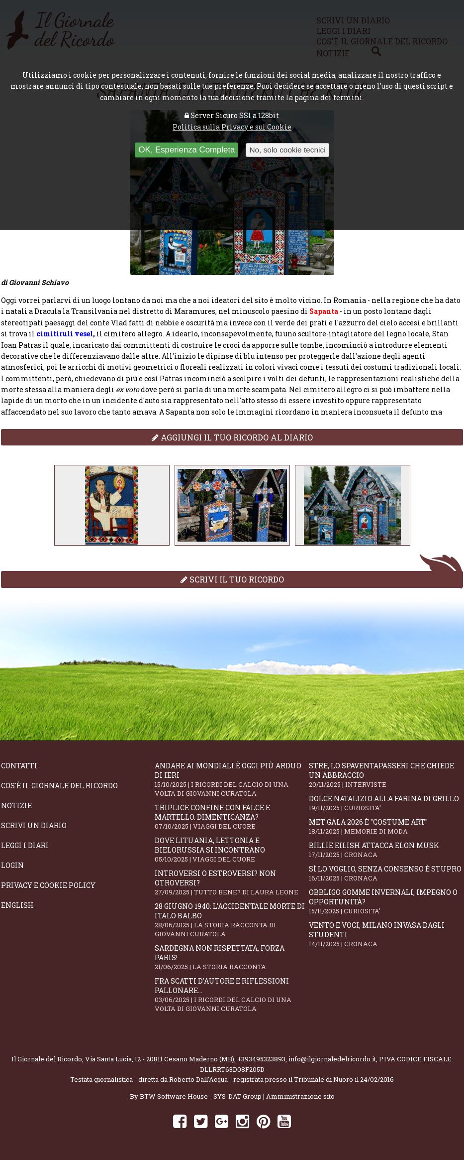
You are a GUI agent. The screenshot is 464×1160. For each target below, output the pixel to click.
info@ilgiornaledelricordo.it (332, 1058)
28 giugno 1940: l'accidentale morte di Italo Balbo (231, 919)
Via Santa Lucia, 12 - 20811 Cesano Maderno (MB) (159, 1058)
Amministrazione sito (300, 1096)
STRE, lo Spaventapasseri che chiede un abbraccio (386, 775)
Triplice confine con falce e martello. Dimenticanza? (231, 817)
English (17, 905)
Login (12, 865)
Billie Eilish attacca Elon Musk (386, 850)
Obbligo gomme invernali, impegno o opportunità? (386, 901)
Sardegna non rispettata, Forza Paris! (231, 957)
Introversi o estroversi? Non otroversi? (231, 882)
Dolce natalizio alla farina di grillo (386, 803)
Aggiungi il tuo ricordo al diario (232, 437)
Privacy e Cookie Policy (48, 885)
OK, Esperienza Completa (186, 149)
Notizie (16, 805)
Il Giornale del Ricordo (46, 1058)
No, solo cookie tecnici (287, 149)
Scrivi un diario (34, 825)
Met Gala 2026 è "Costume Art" (386, 826)
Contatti (19, 765)
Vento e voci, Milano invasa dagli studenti (386, 934)
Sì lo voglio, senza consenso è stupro (386, 873)
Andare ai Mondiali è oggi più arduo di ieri (231, 779)
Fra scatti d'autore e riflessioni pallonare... (231, 994)
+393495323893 (261, 1058)
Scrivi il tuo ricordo (232, 579)
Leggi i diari (25, 845)
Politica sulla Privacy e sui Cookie (232, 127)
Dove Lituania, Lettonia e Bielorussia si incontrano (231, 850)
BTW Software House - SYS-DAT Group (201, 1096)
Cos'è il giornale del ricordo (59, 785)
